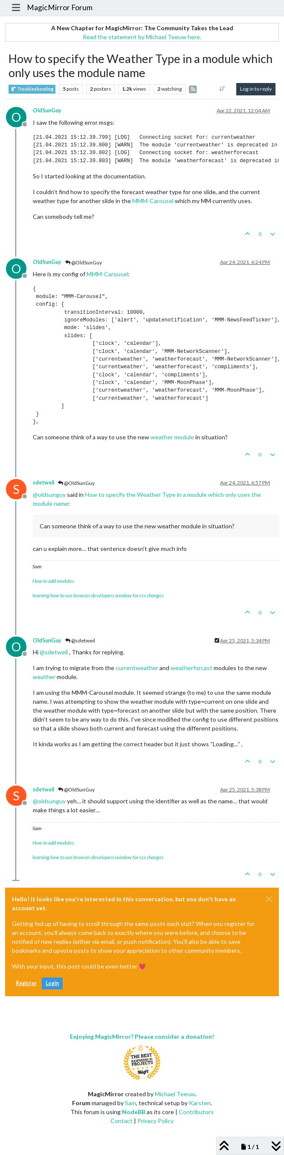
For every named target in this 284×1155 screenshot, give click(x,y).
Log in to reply (256, 89)
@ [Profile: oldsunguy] (49, 494)
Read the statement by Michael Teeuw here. (142, 36)
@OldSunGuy (83, 262)
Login (52, 983)
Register (26, 983)
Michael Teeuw (175, 1094)
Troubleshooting (32, 89)
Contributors (196, 1111)
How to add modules (53, 581)
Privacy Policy (155, 1120)
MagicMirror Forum (60, 7)
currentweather (137, 667)
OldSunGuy (47, 110)
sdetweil (43, 482)
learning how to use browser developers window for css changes (98, 595)
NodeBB (133, 1111)
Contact (121, 1120)
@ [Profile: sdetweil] (54, 652)
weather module (172, 437)
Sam (130, 1102)
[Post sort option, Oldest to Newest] (222, 89)
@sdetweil (80, 640)
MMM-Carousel (153, 200)
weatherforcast (191, 667)
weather (44, 676)
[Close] (269, 899)
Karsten (200, 1102)
